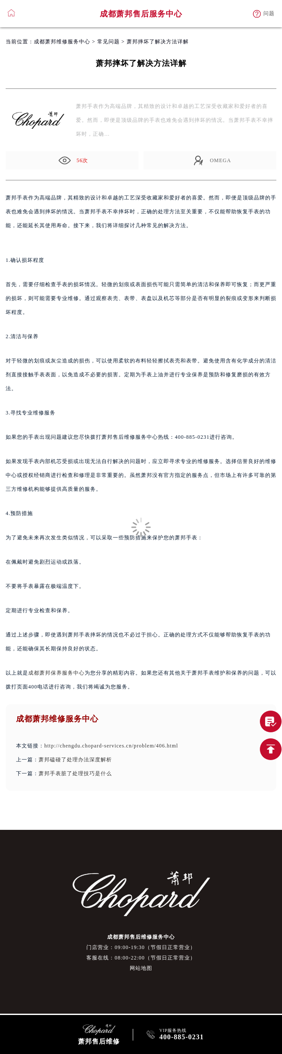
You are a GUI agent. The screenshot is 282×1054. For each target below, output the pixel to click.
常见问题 (108, 42)
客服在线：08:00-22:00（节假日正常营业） (141, 958)
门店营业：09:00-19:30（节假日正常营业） (141, 947)
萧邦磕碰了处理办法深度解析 (75, 760)
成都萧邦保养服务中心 (56, 673)
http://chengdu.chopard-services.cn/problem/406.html (111, 746)
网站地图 (141, 968)
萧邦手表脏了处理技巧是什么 (75, 773)
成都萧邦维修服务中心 (62, 42)
